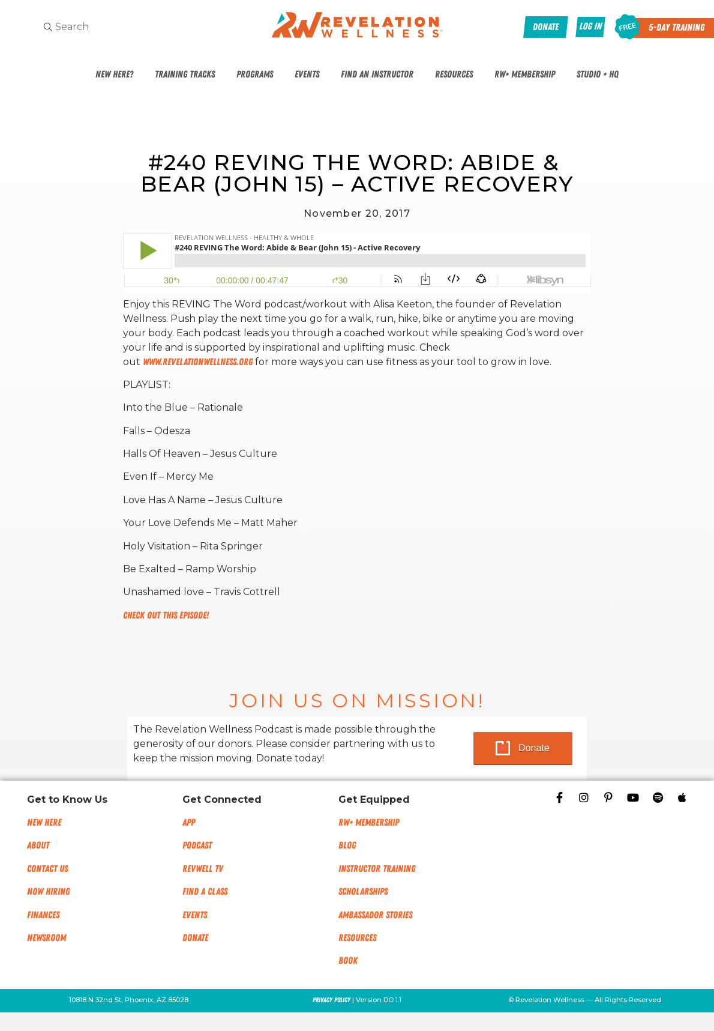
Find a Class (204, 892)
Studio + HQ (598, 74)
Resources (454, 74)
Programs (254, 74)
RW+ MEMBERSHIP (368, 823)
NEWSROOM (46, 938)
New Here (44, 823)
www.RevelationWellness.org (198, 362)
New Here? (114, 74)
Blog (347, 845)
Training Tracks (185, 74)
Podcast (197, 845)
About (38, 845)
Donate (534, 748)
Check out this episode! (166, 615)
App (188, 823)
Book (348, 961)
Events (307, 74)
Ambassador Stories (375, 915)
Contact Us (47, 869)
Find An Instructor (377, 74)
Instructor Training (376, 869)
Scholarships (363, 892)
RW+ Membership (524, 74)
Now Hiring (48, 892)
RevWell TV (202, 869)
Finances (43, 915)
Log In (590, 26)
